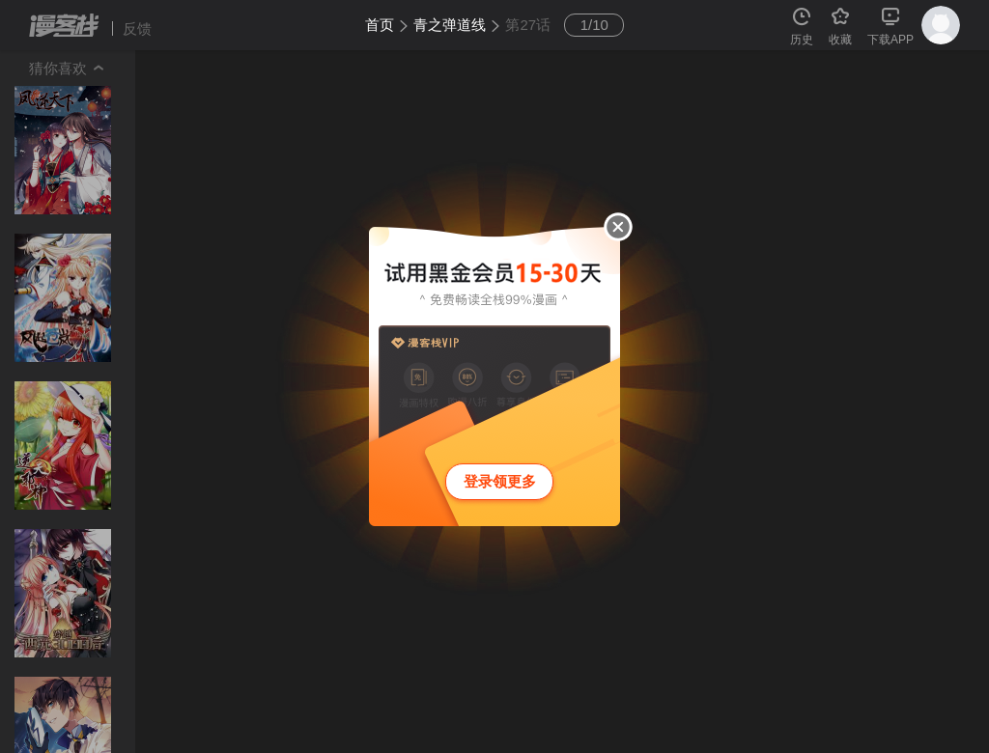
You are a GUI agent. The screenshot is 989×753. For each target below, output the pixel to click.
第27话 (528, 24)
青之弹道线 (449, 24)
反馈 (137, 28)
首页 (379, 24)
